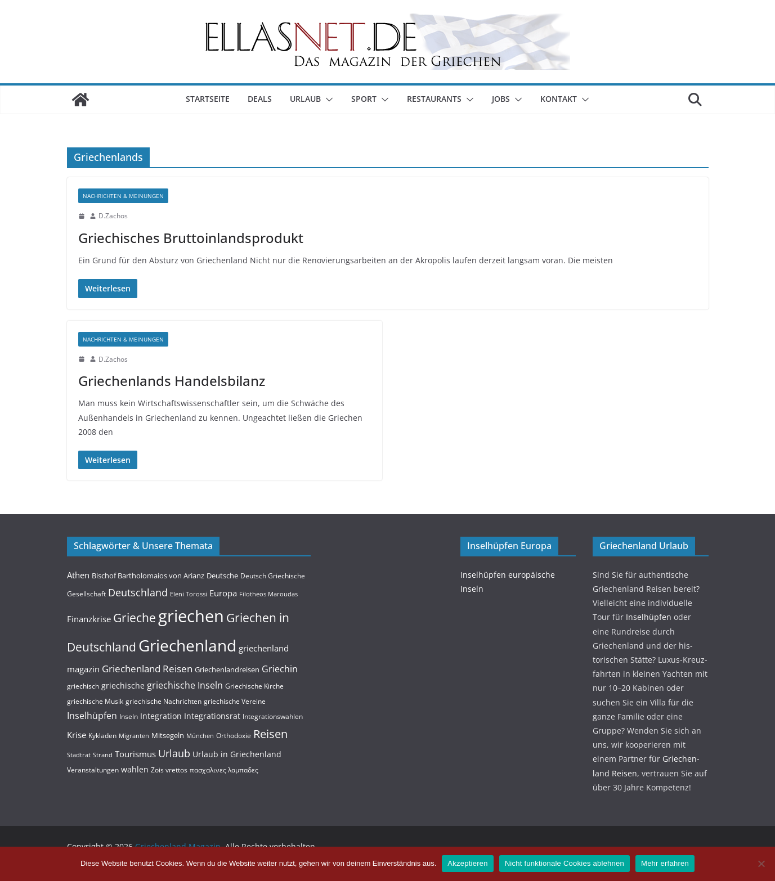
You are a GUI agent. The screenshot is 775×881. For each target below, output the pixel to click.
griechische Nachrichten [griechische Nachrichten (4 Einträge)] (163, 701)
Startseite (208, 98)
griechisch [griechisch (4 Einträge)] (83, 686)
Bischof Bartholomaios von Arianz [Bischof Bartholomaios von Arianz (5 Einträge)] (148, 575)
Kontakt (558, 98)
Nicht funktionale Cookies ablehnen (564, 863)
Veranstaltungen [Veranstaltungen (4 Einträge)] (93, 770)
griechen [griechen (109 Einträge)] (191, 616)
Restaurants (434, 98)
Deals (260, 98)
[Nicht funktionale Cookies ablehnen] (761, 863)
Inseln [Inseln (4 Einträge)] (128, 716)
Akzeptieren (467, 863)
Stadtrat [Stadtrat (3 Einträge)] (79, 755)
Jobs (501, 98)
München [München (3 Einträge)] (200, 736)
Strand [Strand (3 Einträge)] (103, 755)
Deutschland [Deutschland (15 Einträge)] (138, 592)
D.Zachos (113, 216)
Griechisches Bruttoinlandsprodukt (190, 237)
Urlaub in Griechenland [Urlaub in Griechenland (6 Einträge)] (236, 754)
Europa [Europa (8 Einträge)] (223, 593)
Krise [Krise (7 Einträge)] (76, 734)
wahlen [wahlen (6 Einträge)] (135, 769)
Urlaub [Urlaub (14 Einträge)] (174, 753)
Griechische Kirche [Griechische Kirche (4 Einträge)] (254, 686)
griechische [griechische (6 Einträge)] (123, 685)
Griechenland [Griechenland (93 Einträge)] (187, 645)
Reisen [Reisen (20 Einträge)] (270, 733)
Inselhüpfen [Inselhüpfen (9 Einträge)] (92, 715)
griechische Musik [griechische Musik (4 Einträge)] (95, 701)
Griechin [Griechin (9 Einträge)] (280, 669)
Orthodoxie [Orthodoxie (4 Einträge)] (233, 735)
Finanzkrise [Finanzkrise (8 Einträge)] (89, 618)
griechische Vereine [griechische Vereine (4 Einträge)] (235, 701)
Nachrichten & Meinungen (123, 196)
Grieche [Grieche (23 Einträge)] (134, 618)
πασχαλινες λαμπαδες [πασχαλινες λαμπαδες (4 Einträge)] (224, 770)
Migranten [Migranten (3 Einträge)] (134, 736)
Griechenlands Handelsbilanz (171, 380)
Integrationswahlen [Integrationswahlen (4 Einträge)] (273, 716)
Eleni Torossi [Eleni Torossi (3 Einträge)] (188, 594)
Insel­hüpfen (648, 617)
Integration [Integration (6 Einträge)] (161, 716)
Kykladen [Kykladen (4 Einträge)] (102, 735)
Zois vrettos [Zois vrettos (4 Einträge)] (169, 770)
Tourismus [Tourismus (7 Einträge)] (135, 753)
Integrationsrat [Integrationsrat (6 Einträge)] (212, 716)
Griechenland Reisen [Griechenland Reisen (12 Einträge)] (147, 668)
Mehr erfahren (665, 863)
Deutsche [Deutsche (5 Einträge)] (222, 575)
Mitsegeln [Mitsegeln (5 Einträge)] (167, 735)
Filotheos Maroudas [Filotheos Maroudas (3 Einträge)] (268, 594)
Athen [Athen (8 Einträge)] (78, 575)
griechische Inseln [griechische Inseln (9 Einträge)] (185, 685)
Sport (364, 98)
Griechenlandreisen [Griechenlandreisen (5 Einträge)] (227, 669)
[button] (327, 99)
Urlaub (305, 98)
